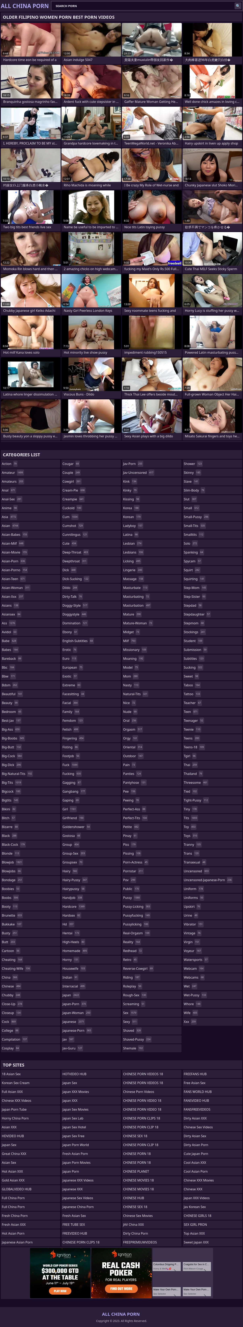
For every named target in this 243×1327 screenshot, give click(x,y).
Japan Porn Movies (76, 1162)
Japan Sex (9, 1145)
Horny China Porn (15, 1118)
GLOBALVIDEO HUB (16, 1189)
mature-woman (138, 623)
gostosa (71, 836)
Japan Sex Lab (72, 1118)
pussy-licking (137, 907)
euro (69, 659)
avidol (9, 632)
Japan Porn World (75, 1145)
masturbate (135, 588)
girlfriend (73, 818)
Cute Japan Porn (196, 1153)
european (72, 667)
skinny (192, 473)
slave (191, 481)
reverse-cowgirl (138, 969)
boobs (10, 898)
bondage (12, 880)
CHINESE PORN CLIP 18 (140, 1127)
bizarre (10, 827)
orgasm (133, 729)
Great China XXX (14, 1153)
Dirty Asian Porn (196, 1145)
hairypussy (73, 889)
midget (131, 632)
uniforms (194, 898)
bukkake (12, 924)
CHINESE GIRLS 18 (197, 1215)
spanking (194, 552)
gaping (71, 800)
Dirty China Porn (135, 1233)
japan (71, 995)
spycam (193, 561)
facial (70, 703)
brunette (12, 915)
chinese (11, 986)
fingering (73, 738)
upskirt (192, 907)
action (10, 464)
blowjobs (12, 871)
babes (10, 650)
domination (75, 623)
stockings (195, 632)
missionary (135, 650)
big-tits (12, 783)
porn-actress (135, 862)
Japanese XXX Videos (77, 1180)
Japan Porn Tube (14, 1109)
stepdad (193, 605)
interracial (74, 986)
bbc (8, 667)
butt (9, 942)
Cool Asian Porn (196, 1171)
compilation (15, 1039)
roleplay (132, 986)
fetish (70, 729)
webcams (194, 977)
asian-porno (15, 570)
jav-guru (72, 1048)
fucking (72, 774)
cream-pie (74, 490)
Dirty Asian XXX (195, 1118)
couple (71, 473)
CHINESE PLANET (136, 1171)
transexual (195, 862)
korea (131, 508)
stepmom (194, 623)
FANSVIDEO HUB (196, 1100)
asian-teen (14, 579)
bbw (9, 676)
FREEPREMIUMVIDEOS (140, 1242)
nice (129, 703)
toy (190, 827)
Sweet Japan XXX (196, 1242)
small (192, 508)
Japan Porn (70, 1171)
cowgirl (72, 481)
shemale (133, 1048)
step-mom (195, 588)
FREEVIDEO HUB (74, 1233)
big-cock (12, 756)
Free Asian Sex (195, 1083)
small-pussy (196, 517)
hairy (70, 871)
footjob (71, 756)
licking (132, 561)
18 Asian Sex (11, 1074)
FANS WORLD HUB (198, 1091)
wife (191, 1013)
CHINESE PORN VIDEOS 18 (143, 1074)
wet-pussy (195, 995)
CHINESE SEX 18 (135, 1136)
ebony (70, 632)
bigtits (10, 800)
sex (130, 1013)
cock (9, 1022)
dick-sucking (75, 579)
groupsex (72, 862)
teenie (192, 729)
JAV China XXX (133, 1224)
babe (9, 641)
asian (10, 526)
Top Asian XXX (194, 1233)
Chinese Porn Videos (138, 1091)
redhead (133, 951)
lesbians (133, 552)
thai (191, 765)
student (193, 641)
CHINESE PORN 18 (137, 1153)
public (131, 889)
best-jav (11, 721)
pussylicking (136, 924)
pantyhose (135, 783)
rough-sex (135, 995)
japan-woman (76, 1013)
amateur (13, 473)
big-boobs (13, 738)
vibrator (194, 924)
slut (190, 499)
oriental (133, 747)
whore (192, 1004)
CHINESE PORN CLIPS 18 (81, 1242)
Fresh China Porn (15, 1215)
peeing (131, 800)
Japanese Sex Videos (77, 1198)
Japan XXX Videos (197, 1198)
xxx (190, 1022)
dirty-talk (72, 597)
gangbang (74, 791)
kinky (130, 490)
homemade (75, 951)
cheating (12, 960)
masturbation (137, 605)
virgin (192, 942)
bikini (9, 809)
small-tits (195, 526)
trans (192, 853)
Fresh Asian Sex (74, 1215)
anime (10, 508)
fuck (70, 765)
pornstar (133, 871)
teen (191, 712)
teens (192, 738)
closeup (12, 1013)
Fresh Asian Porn (75, 1153)
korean (132, 517)
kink (130, 481)
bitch (9, 818)
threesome (196, 783)
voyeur (193, 951)
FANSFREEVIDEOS (197, 1109)
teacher (193, 703)
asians (10, 605)
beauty (10, 703)
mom (131, 676)
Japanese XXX (72, 1189)
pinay (130, 836)
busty (10, 933)
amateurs (13, 481)
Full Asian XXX (12, 1091)
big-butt (12, 747)
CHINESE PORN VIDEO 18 (142, 1100)
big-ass (11, 729)
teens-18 (194, 747)
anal (9, 490)
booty (10, 907)
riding (131, 977)
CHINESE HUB (133, 1198)
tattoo (192, 694)
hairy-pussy (75, 880)
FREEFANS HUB (195, 1074)
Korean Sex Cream (15, 1083)
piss (130, 845)
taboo (192, 685)
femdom (73, 721)
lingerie (133, 570)
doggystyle (74, 614)
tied (191, 791)
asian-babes (15, 535)
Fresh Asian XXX (14, 1224)
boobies (11, 889)
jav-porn (133, 464)
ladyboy (133, 526)
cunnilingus (75, 535)
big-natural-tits (17, 774)
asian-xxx (13, 597)
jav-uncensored (138, 473)
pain (129, 765)
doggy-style (75, 605)
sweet (191, 676)
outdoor (133, 756)
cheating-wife (16, 969)
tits (191, 818)
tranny (193, 845)
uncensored (197, 871)
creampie (73, 499)
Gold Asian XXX (13, 1180)
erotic (69, 650)
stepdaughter (197, 614)
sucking (193, 667)
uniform (194, 889)
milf (129, 641)
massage (133, 579)
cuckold (72, 508)
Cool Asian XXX (195, 1162)
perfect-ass (134, 809)
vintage (192, 933)
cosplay (11, 1048)
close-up (12, 1004)
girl (69, 809)
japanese (73, 1022)
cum (70, 517)
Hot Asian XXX (12, 1171)
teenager (194, 721)
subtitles (194, 659)
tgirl (190, 756)
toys (191, 836)
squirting (194, 579)
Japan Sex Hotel (74, 1127)
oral (130, 721)
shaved (132, 1031)
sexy (130, 1022)
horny (70, 960)
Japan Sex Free (73, 1136)
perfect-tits (135, 818)
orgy (130, 738)
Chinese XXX (193, 1189)
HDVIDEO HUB (13, 1136)
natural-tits (135, 694)
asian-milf (13, 543)
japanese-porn (77, 1031)
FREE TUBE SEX (73, 1224)
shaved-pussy (137, 1039)
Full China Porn (13, 1198)
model (131, 667)
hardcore (73, 907)
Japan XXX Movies (75, 1091)
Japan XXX (69, 1100)
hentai (71, 933)
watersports (196, 960)
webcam (194, 969)
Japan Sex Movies (75, 1109)
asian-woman (16, 588)
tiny (191, 809)
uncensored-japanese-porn (208, 880)
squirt (192, 570)
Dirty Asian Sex (195, 1136)
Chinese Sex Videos (198, 1127)
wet (190, 986)
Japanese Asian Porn (17, 1242)
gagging (72, 783)
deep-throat (75, 552)
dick (69, 570)
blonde (11, 853)
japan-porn (74, 1004)
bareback (12, 659)
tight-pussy (196, 800)
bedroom (12, 712)
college (10, 1031)
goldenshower (76, 827)
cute (69, 543)
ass (9, 623)
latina (131, 535)
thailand (193, 774)
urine (191, 915)
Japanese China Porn (78, 1207)
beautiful (12, 694)
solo (191, 543)
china (10, 977)
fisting (70, 747)
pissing (132, 853)
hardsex (71, 915)
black (9, 836)
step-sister (195, 597)
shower (193, 464)
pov (129, 880)
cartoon (11, 951)
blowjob (12, 862)
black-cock (14, 845)
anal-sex (12, 499)
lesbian (132, 543)
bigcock (11, 791)
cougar (71, 464)
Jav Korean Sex (195, 1207)
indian (70, 977)
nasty (131, 685)
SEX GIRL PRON (195, 1224)
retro (130, 960)
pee (129, 791)
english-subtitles (78, 641)
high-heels (73, 942)
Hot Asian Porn (13, 1233)
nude (130, 712)
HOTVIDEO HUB (74, 1074)
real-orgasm (136, 933)
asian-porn (14, 561)
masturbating (136, 597)
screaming (134, 1004)
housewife (74, 969)
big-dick (12, 765)
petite (131, 827)
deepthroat (74, 561)
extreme (71, 685)
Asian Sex (9, 1162)
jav (68, 1039)
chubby (11, 995)
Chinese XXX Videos (16, 1100)
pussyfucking (137, 915)
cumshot (73, 526)
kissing (131, 499)
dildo (70, 588)
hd (68, 924)
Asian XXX (9, 1127)
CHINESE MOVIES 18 (138, 1180)
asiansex (11, 614)
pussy (132, 898)
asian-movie (15, 552)
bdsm (10, 685)
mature (132, 614)
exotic (70, 676)
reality (132, 942)
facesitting (73, 694)
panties (132, 774)
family (71, 712)
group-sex (74, 853)
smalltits (194, 535)
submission (196, 650)
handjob (72, 898)
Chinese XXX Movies (199, 1180)
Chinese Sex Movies (138, 1215)
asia (9, 517)
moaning (133, 659)
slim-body (194, 490)
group (71, 845)
